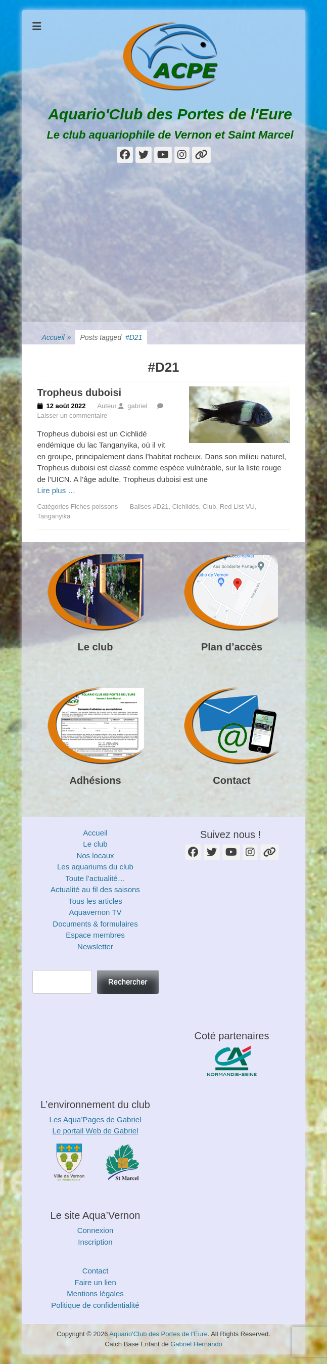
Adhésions (95, 780)
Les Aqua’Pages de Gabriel (96, 1119)
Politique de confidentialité (95, 1305)
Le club (95, 646)
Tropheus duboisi (79, 392)
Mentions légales (95, 1293)
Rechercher (128, 981)
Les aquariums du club (95, 866)
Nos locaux (95, 855)
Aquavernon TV (95, 912)
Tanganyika (54, 516)
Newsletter (95, 946)
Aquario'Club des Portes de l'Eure (170, 114)
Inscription (95, 1242)
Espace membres (95, 935)
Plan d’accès (231, 646)
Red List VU (237, 506)
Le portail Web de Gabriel (95, 1130)
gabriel (137, 406)
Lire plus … (56, 490)
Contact (231, 780)
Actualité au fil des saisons (95, 889)
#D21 (160, 506)
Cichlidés (185, 506)
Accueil (56, 337)
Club (209, 506)
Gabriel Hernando (196, 1344)
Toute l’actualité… (95, 878)
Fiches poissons (94, 506)
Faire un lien (95, 1282)
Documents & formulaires (95, 923)
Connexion (95, 1230)
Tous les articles (95, 901)
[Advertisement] (163, 246)
